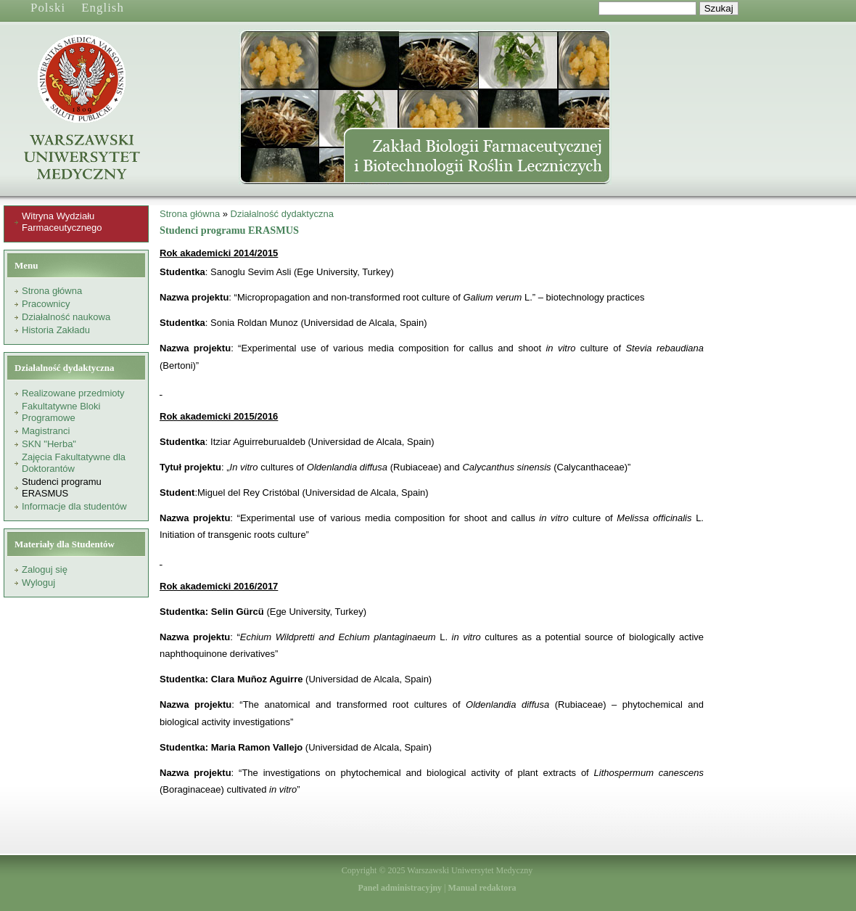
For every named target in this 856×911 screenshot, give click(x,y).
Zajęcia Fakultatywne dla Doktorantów (73, 463)
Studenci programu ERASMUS (62, 487)
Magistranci (46, 430)
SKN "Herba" (49, 443)
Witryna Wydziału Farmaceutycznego (62, 222)
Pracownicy (46, 303)
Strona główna (52, 290)
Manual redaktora (482, 888)
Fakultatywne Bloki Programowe (61, 412)
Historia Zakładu (56, 329)
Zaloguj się (44, 569)
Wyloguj (38, 582)
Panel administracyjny (400, 888)
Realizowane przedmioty (73, 393)
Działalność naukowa (66, 316)
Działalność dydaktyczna (282, 213)
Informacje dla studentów (74, 506)
